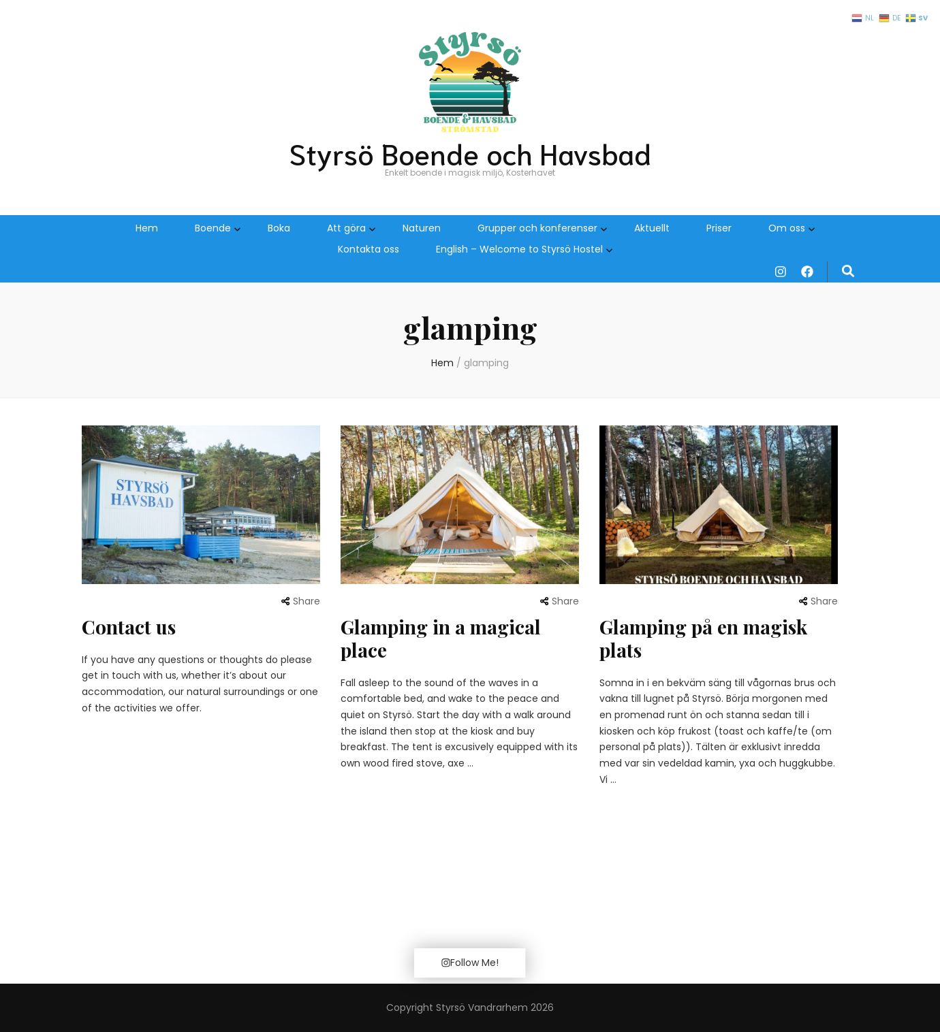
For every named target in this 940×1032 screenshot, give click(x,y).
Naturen (422, 228)
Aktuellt (652, 228)
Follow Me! (469, 962)
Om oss (786, 228)
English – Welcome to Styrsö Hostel (519, 249)
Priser (719, 228)
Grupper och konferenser (537, 228)
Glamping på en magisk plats (703, 638)
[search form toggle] (848, 271)
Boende (213, 228)
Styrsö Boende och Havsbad (470, 152)
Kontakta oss (368, 249)
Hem (147, 228)
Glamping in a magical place (441, 638)
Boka (279, 228)
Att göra (346, 228)
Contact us (129, 626)
